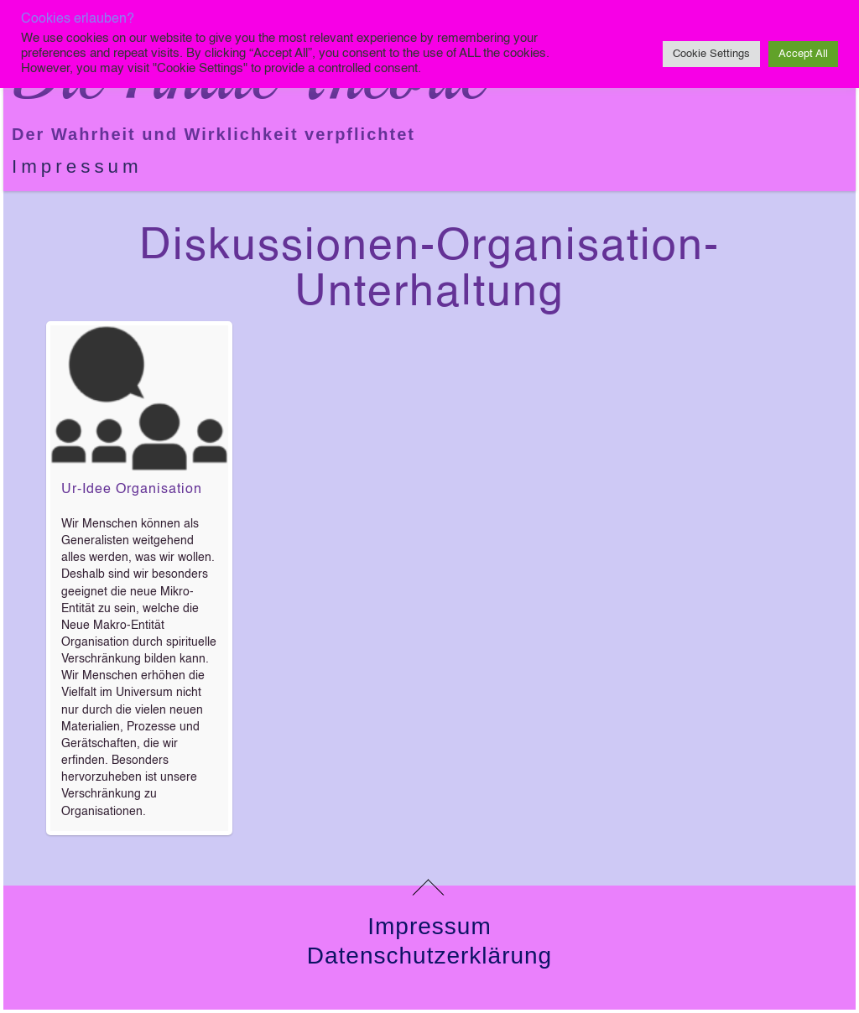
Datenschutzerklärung (429, 956)
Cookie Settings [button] (711, 54)
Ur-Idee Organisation (131, 489)
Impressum (77, 166)
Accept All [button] (803, 54)
